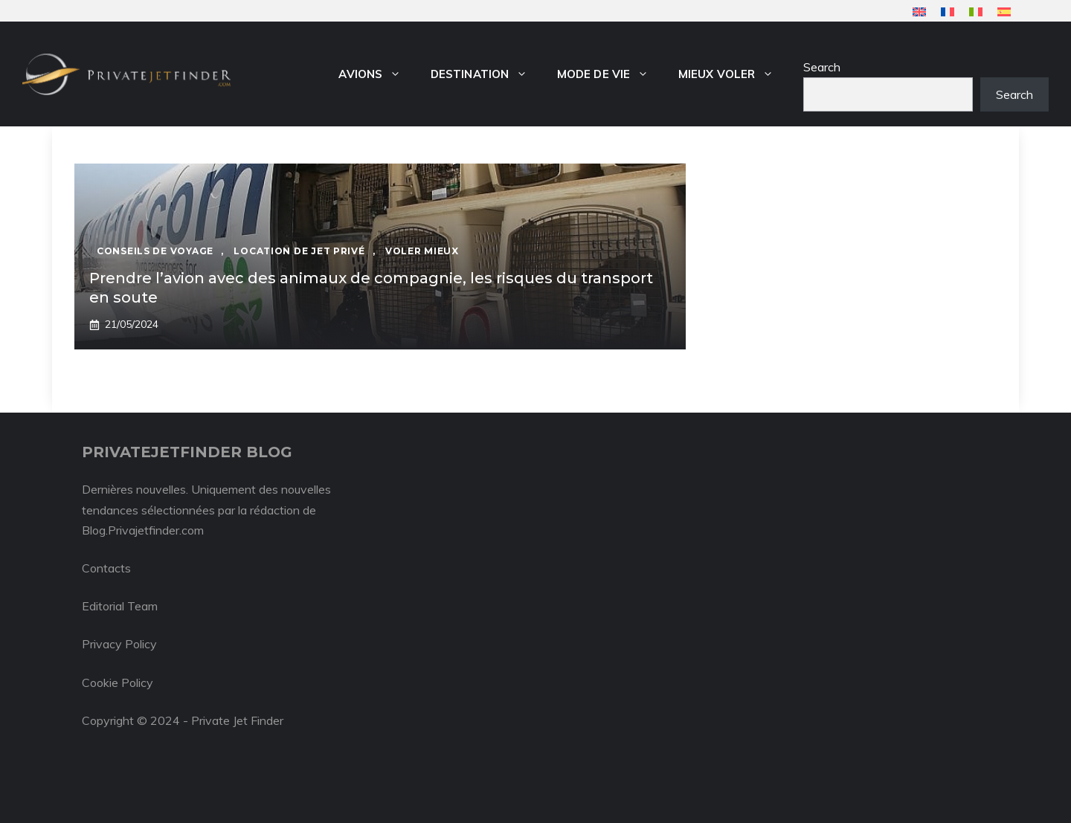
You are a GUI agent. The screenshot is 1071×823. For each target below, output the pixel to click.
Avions (377, 74)
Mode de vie (610, 74)
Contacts (106, 568)
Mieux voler (733, 74)
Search (821, 66)
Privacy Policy (119, 643)
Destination (486, 74)
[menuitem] (919, 11)
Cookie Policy (117, 682)
